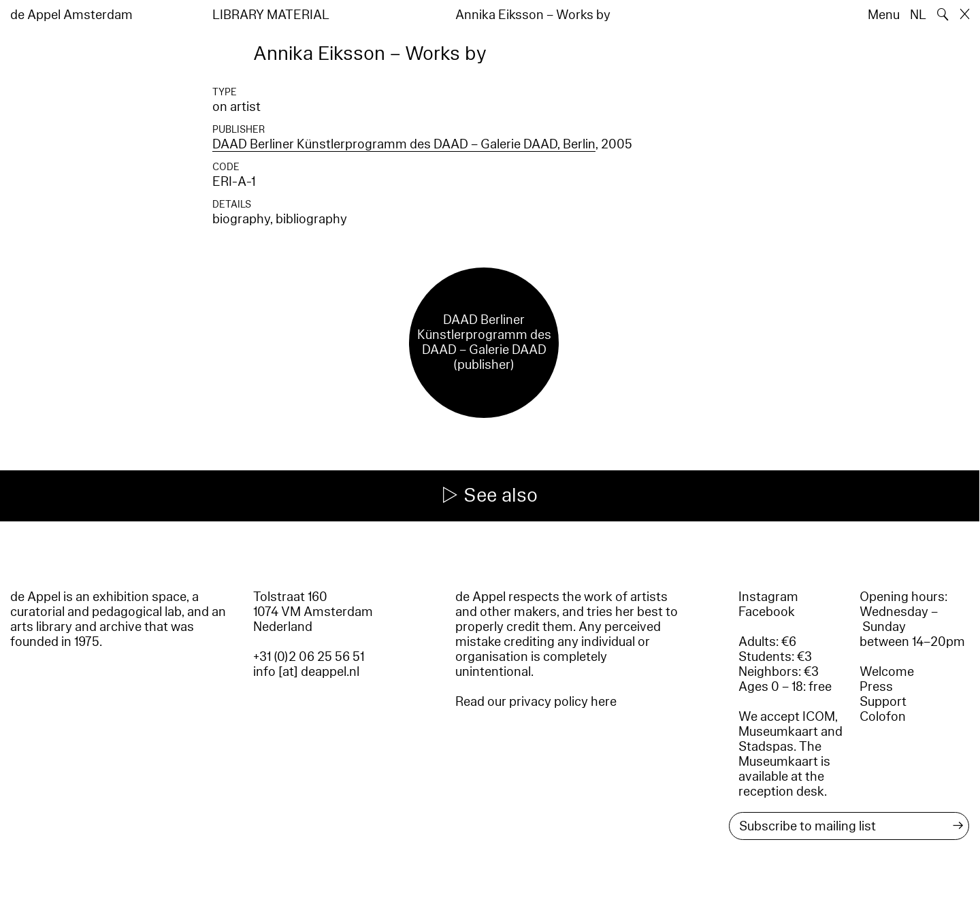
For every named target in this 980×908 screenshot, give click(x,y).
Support (883, 702)
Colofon (883, 717)
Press (876, 687)
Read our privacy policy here (536, 702)
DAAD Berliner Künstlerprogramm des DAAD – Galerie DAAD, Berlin (403, 144)
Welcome (887, 672)
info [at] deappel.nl (306, 672)
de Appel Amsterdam (71, 15)
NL (918, 15)
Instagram (768, 597)
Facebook (766, 612)
